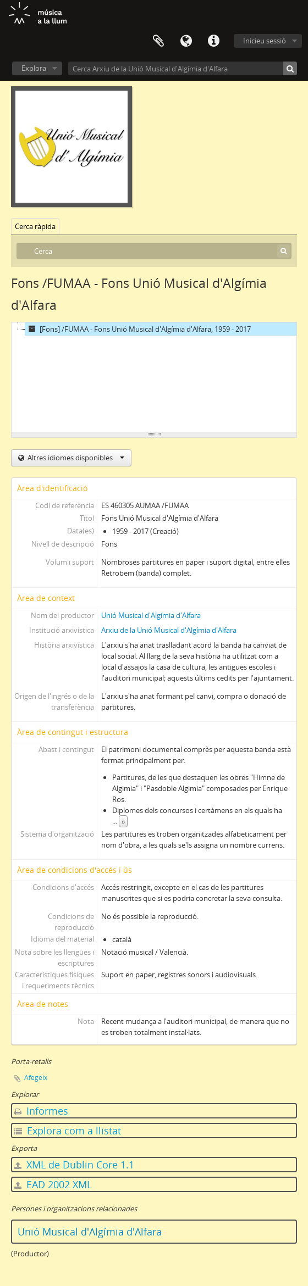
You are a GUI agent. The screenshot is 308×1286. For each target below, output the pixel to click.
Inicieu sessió (264, 41)
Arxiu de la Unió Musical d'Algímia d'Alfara (169, 630)
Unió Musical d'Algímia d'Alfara (151, 615)
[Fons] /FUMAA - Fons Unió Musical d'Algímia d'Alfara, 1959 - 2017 (138, 329)
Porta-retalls (158, 41)
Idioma (186, 41)
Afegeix (35, 1077)
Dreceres (213, 41)
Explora (33, 68)
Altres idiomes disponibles (75, 458)
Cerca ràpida (35, 226)
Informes (41, 1110)
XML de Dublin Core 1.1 (74, 1164)
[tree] (154, 377)
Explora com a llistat (67, 1130)
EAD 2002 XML (53, 1184)
